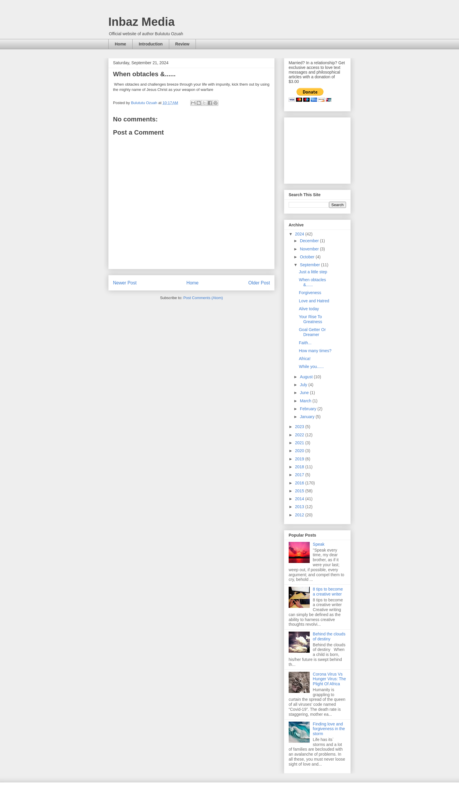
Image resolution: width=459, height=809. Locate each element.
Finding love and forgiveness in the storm (329, 729)
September (310, 264)
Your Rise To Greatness (310, 319)
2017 (300, 474)
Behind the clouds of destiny (329, 636)
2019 (300, 459)
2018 (300, 466)
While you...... (311, 366)
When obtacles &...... (312, 282)
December (310, 240)
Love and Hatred (314, 301)
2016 (300, 483)
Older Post (259, 282)
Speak (319, 544)
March (306, 400)
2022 (300, 435)
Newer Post (125, 282)
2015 (300, 491)
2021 (300, 442)
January (308, 416)
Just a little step (313, 271)
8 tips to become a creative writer (328, 591)
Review (182, 44)
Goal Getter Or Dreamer (312, 332)
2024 (300, 234)
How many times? (315, 350)
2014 (300, 498)
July (304, 384)
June (305, 392)
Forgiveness (310, 292)
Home (120, 44)
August (307, 376)
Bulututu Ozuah (144, 103)
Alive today (309, 308)
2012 (300, 515)
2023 (300, 426)
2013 (300, 506)
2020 (300, 450)
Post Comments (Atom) (203, 298)
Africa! (305, 358)
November (310, 249)
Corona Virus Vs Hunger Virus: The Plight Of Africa (329, 679)
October (308, 257)
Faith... (305, 342)
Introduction (151, 44)
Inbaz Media (141, 21)
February (308, 408)
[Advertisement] (318, 149)
